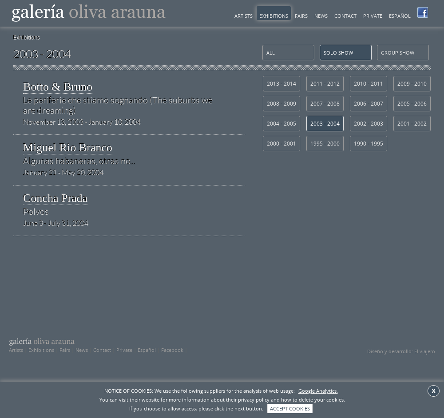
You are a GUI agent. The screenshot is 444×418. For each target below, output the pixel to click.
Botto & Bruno (123, 98)
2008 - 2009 (281, 103)
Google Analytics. (318, 390)
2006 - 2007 (368, 103)
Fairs (301, 15)
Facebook (172, 350)
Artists (243, 15)
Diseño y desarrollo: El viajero (401, 351)
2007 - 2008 (325, 103)
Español (400, 15)
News (321, 15)
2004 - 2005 (281, 123)
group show (397, 52)
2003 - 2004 (325, 123)
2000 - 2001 (281, 143)
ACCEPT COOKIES (290, 408)
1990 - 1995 (368, 143)
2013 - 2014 (281, 83)
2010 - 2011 (368, 83)
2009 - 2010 (412, 83)
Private (372, 15)
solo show (338, 52)
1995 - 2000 (325, 143)
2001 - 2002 (412, 123)
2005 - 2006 (412, 103)
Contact (345, 15)
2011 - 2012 (325, 83)
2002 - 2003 (368, 123)
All (270, 52)
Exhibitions (273, 15)
